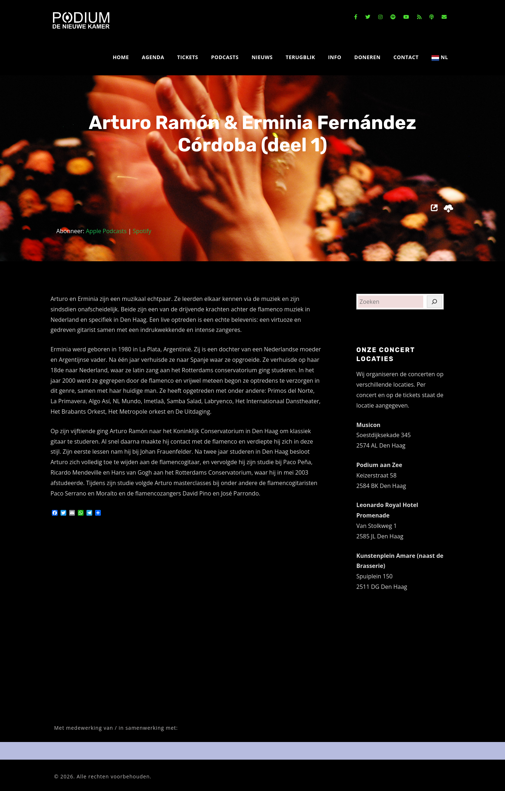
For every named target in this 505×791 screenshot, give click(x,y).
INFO (334, 57)
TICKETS (187, 57)
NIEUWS (262, 57)
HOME (121, 57)
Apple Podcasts (106, 231)
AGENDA (153, 57)
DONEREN (367, 57)
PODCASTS (224, 57)
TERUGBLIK (300, 57)
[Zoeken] (434, 301)
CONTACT (406, 57)
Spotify (142, 231)
